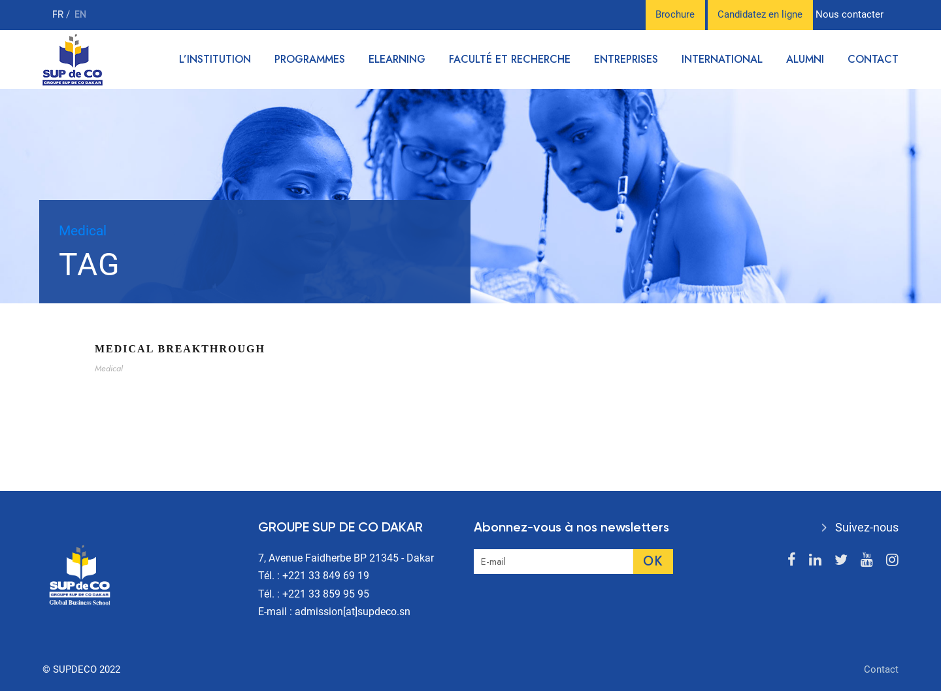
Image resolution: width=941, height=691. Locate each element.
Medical (109, 368)
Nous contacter (849, 14)
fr (59, 15)
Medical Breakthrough (180, 348)
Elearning (397, 59)
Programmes (309, 59)
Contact (873, 59)
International (722, 59)
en (80, 15)
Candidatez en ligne (760, 14)
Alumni (805, 59)
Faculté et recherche (509, 59)
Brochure (675, 14)
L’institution (215, 59)
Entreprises (626, 59)
